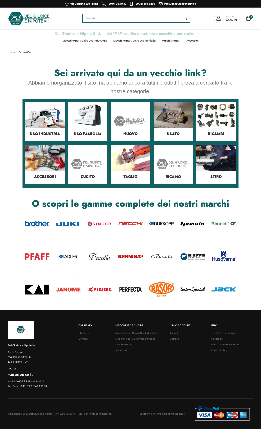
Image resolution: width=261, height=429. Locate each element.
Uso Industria (45, 134)
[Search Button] (185, 18)
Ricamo (173, 176)
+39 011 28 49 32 (20, 375)
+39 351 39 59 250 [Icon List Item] (142, 4)
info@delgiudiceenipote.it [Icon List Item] (177, 4)
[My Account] (225, 18)
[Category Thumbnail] (45, 121)
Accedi (174, 333)
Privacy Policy (219, 350)
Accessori (192, 40)
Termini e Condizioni (223, 333)
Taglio (130, 176)
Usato (173, 134)
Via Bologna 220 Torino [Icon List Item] (81, 4)
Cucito (88, 176)
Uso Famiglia (88, 134)
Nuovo (130, 134)
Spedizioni (217, 339)
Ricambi (216, 134)
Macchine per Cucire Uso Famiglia (134, 40)
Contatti (83, 339)
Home (11, 52)
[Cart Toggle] (248, 19)
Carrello (174, 339)
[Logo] (30, 19)
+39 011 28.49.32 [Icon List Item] (114, 4)
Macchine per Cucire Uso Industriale (84, 40)
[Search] (136, 18)
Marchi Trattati (171, 40)
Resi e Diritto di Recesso (225, 344)
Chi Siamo (84, 333)
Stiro (216, 176)
